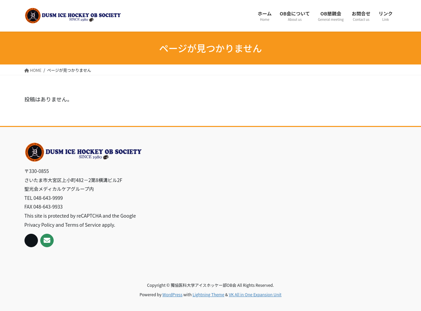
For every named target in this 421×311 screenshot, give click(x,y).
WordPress (172, 294)
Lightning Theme (208, 294)
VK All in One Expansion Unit (255, 294)
